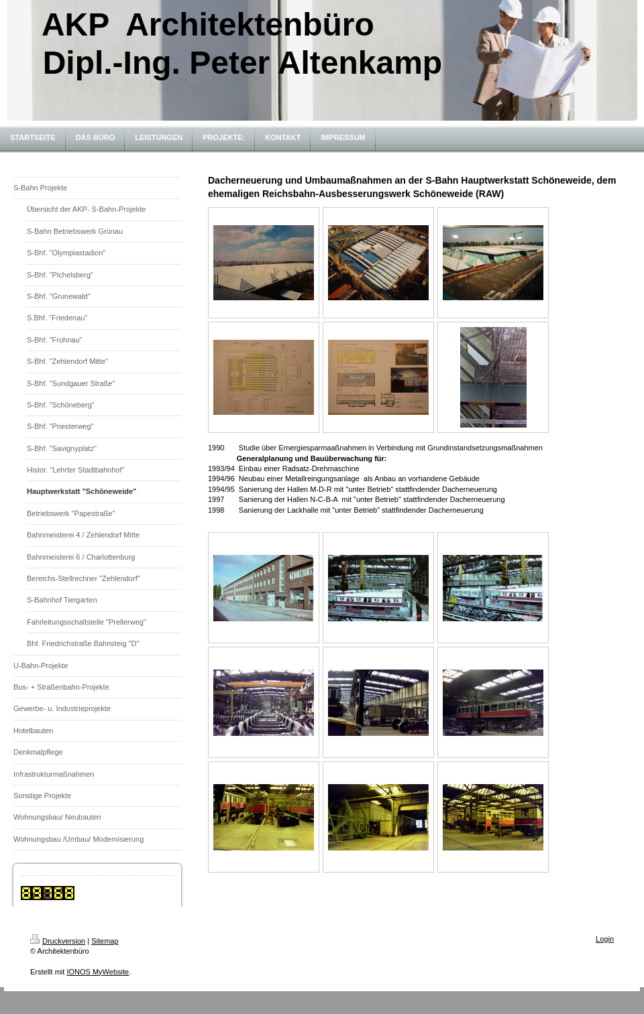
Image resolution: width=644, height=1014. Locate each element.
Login (605, 939)
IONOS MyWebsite (97, 972)
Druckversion (57, 941)
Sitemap (104, 941)
